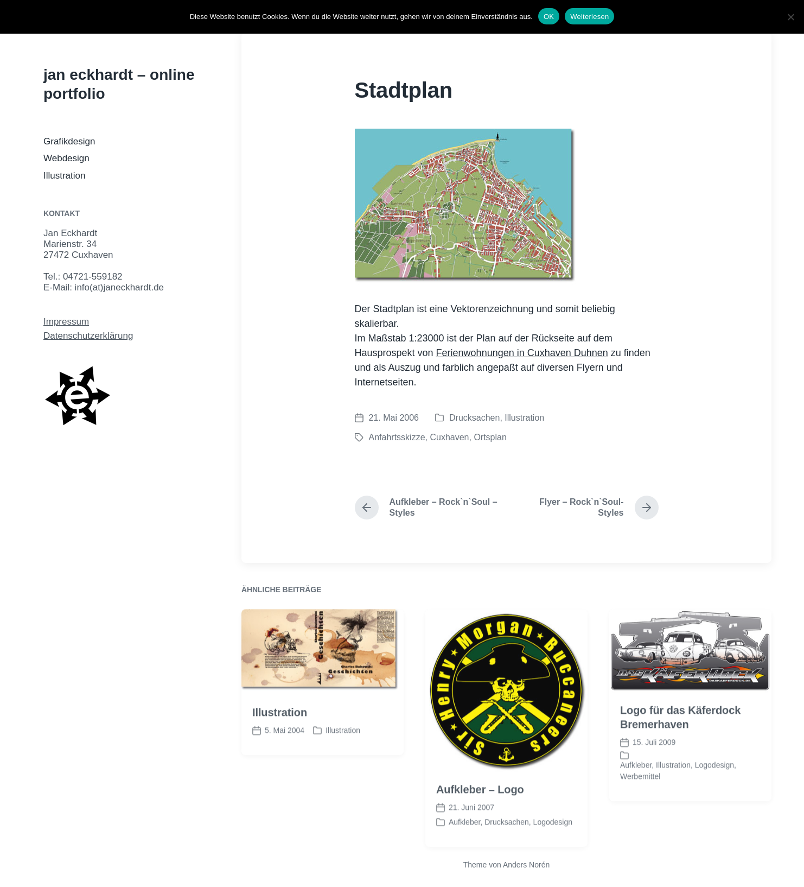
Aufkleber (464, 839)
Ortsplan (490, 437)
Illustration (64, 175)
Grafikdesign (69, 141)
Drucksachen (474, 417)
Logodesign (552, 839)
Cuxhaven (449, 437)
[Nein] (790, 16)
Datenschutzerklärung (88, 336)
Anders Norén (526, 864)
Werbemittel (640, 794)
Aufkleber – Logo (480, 807)
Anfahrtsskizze (397, 437)
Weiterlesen (589, 16)
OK (549, 16)
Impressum (66, 321)
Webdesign (66, 158)
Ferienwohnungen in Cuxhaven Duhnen (522, 352)
